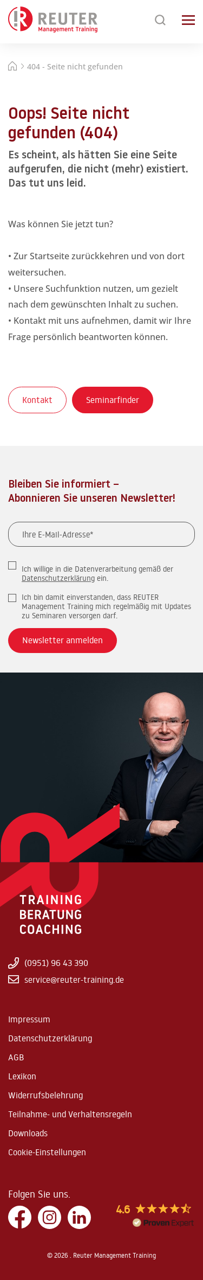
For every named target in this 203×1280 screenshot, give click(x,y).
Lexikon (22, 1076)
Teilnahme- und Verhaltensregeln (70, 1114)
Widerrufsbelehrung (45, 1095)
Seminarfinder (112, 399)
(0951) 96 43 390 (48, 962)
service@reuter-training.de (66, 979)
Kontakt (37, 399)
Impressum (29, 1019)
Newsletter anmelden (62, 640)
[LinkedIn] (79, 1218)
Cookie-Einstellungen (47, 1152)
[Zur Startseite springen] (52, 20)
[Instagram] (49, 1218)
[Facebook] (19, 1218)
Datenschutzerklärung (58, 578)
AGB (16, 1057)
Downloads (28, 1133)
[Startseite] (12, 67)
